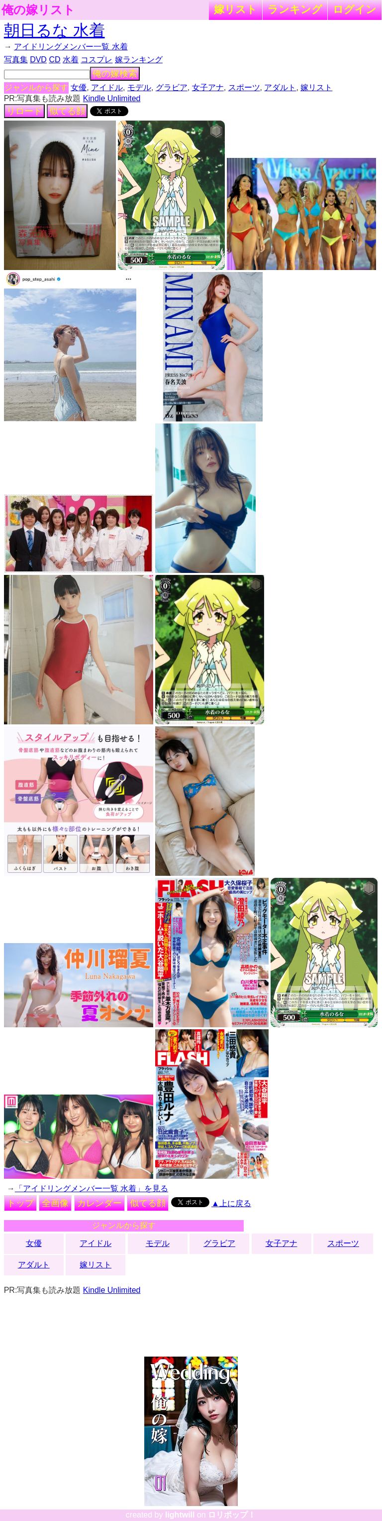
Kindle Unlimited (112, 98)
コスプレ (96, 59)
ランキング (295, 9)
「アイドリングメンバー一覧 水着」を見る (91, 1188)
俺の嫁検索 (115, 74)
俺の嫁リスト (38, 9)
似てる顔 (67, 111)
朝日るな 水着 (54, 30)
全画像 (55, 1203)
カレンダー (99, 1203)
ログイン (355, 9)
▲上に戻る (231, 1203)
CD (54, 59)
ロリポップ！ (232, 1515)
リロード (24, 111)
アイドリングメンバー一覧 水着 (70, 46)
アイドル (107, 87)
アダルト (280, 87)
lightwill (180, 1515)
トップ (20, 1203)
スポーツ (244, 87)
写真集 (16, 59)
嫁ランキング (139, 59)
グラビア (172, 87)
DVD (38, 59)
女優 (79, 87)
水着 (71, 59)
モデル (139, 87)
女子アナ (208, 87)
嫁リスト (235, 9)
